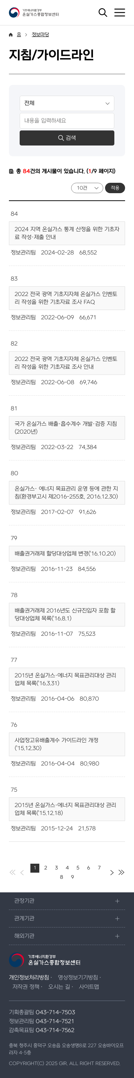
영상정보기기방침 (78, 977)
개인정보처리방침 (29, 977)
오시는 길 (59, 987)
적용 (115, 188)
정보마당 (40, 34)
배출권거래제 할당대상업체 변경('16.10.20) (65, 553)
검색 (67, 138)
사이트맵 (89, 987)
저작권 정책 (26, 987)
